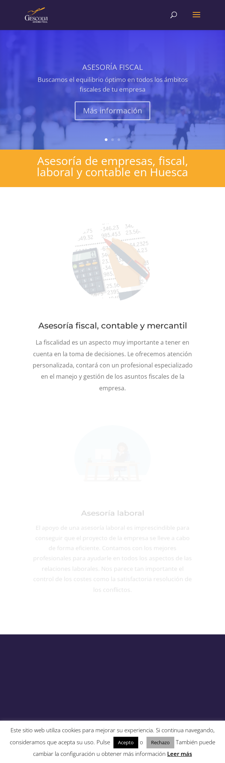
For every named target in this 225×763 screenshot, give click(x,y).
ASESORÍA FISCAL (112, 71)
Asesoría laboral (112, 516)
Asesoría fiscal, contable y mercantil (112, 326)
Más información (112, 114)
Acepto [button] (126, 742)
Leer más (179, 753)
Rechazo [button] (160, 742)
